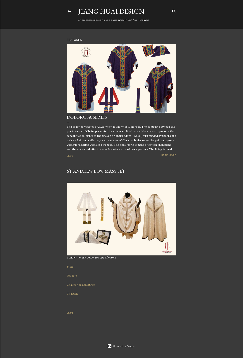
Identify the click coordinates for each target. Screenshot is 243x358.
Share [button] (70, 155)
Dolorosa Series (87, 117)
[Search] (174, 10)
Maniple (72, 275)
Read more (168, 155)
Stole (70, 266)
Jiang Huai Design (111, 11)
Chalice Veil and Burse (81, 284)
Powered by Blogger (121, 346)
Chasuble (72, 293)
